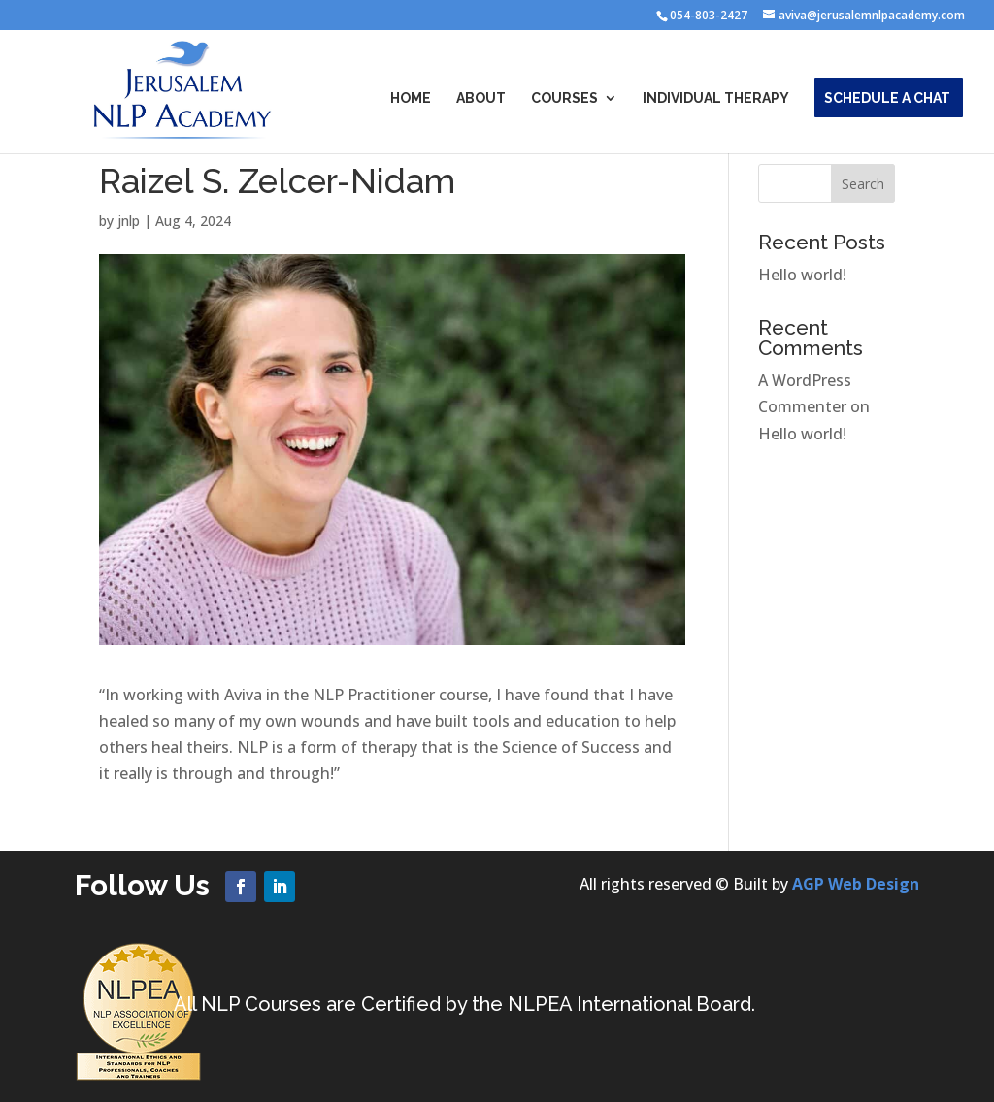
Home (410, 98)
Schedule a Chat (887, 98)
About (481, 98)
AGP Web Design (855, 883)
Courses (564, 98)
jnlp (128, 220)
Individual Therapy (716, 98)
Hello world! (802, 274)
